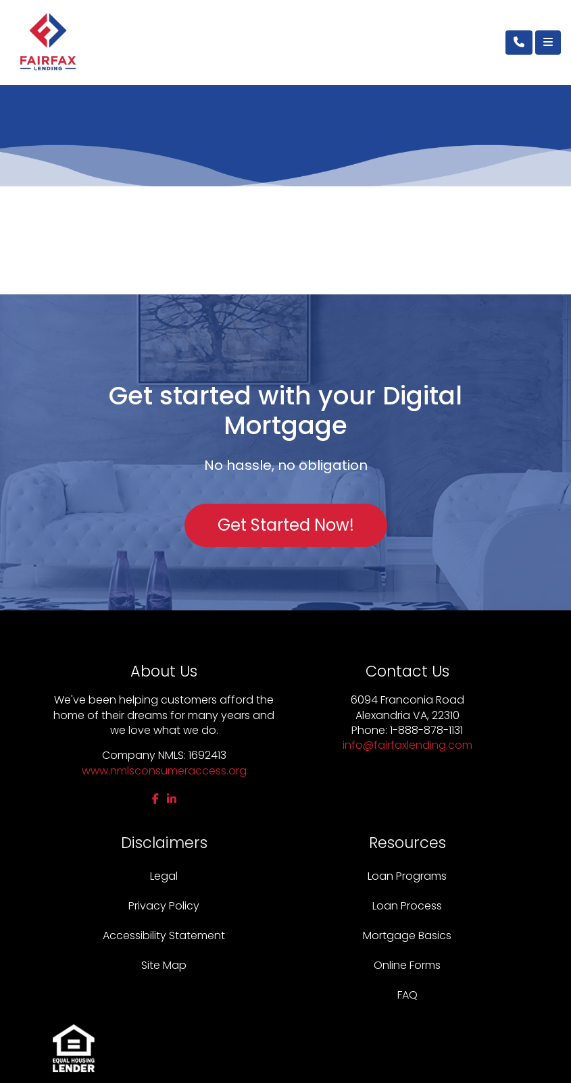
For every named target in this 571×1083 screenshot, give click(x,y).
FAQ (407, 995)
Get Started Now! (286, 525)
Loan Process (407, 906)
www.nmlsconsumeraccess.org (164, 770)
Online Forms (407, 965)
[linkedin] (171, 799)
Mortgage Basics (407, 935)
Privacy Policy (163, 906)
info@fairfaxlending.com (407, 745)
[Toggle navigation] (548, 42)
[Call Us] (518, 42)
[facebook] (155, 799)
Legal (164, 876)
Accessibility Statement (164, 935)
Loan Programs (407, 876)
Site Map (164, 965)
